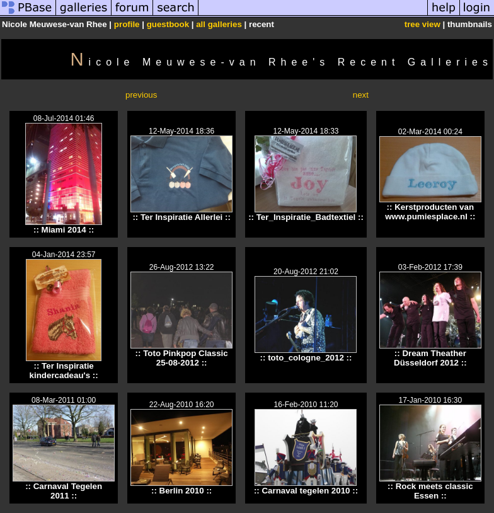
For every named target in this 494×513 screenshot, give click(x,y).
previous (141, 95)
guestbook (168, 24)
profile (127, 24)
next (361, 95)
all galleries (219, 24)
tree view (422, 24)
